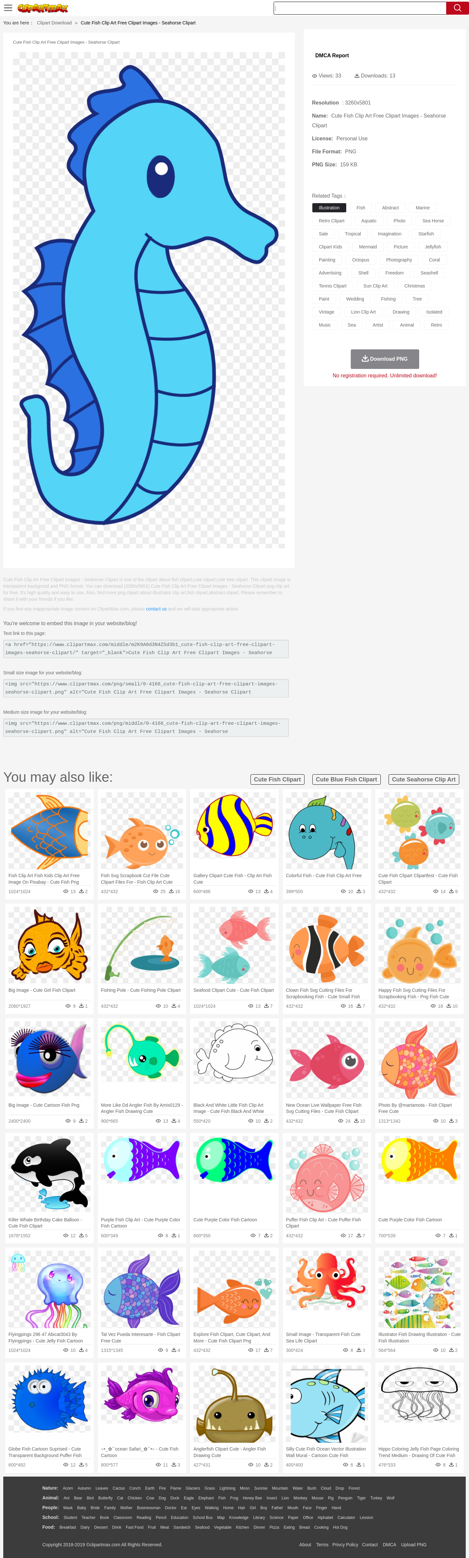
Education (179, 1517)
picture (401, 246)
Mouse (317, 1498)
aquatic (369, 220)
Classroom (122, 1517)
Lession (366, 1517)
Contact (370, 1544)
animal (407, 325)
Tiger (361, 1498)
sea (352, 325)
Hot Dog (340, 1527)
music (325, 325)
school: (50, 1517)
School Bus (203, 1517)
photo (399, 220)
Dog (162, 1498)
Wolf (390, 1498)
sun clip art (375, 285)
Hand (336, 1508)
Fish (222, 1498)
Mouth (293, 1508)
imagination (389, 233)
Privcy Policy (345, 1544)
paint (324, 299)
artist (378, 325)
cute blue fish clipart (346, 779)
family (110, 1508)
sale (323, 233)
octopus (360, 259)
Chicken (135, 1498)
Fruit (152, 1527)
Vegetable (222, 1527)
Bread (304, 1527)
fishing (388, 299)
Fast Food (134, 1527)
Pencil (161, 1517)
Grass (210, 1488)
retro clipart (332, 220)
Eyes (196, 1508)
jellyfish (433, 246)
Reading (144, 1517)
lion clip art (363, 312)
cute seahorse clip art (424, 779)
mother (126, 1508)
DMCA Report (332, 55)
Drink (116, 1527)
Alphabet (325, 1517)
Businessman (149, 1508)
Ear (184, 1508)
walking (212, 1508)
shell (363, 272)
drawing (401, 312)
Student (70, 1517)
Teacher (89, 1517)
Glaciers (193, 1488)
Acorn (68, 1488)
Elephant (206, 1498)
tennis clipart (333, 285)
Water (297, 1488)
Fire (162, 1488)
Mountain (280, 1488)
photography (399, 259)
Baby (81, 1508)
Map (221, 1517)
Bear (78, 1498)
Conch (135, 1488)
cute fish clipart (277, 779)
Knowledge (239, 1517)
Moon (245, 1488)
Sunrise (261, 1488)
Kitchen (242, 1527)
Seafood (202, 1527)
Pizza (274, 1527)
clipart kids (330, 246)
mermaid (368, 246)
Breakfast (68, 1527)
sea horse (433, 220)
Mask (68, 1508)
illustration (329, 207)
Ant (66, 1498)
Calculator (346, 1517)
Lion (285, 1498)
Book (104, 1517)
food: (48, 1527)
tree (417, 299)
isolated (434, 312)
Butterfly (105, 1498)
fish (361, 207)
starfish (426, 233)
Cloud (326, 1488)
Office (308, 1517)
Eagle (189, 1498)
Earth (150, 1488)
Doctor (171, 1508)
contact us (156, 608)
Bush (311, 1488)
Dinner (259, 1527)
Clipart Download (54, 22)
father (277, 1508)
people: (50, 1507)
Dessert (100, 1527)
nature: (50, 1488)
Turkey (376, 1498)
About (305, 1544)
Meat (164, 1527)
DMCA (389, 1544)
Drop (339, 1488)
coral (434, 259)
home (228, 1508)
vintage (326, 312)
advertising (330, 272)
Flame (175, 1488)
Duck (174, 1498)
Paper (293, 1517)
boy (264, 1508)
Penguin (345, 1498)
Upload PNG (414, 1544)
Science (277, 1517)
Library (259, 1517)
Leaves (101, 1488)
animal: (50, 1497)
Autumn (84, 1488)
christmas (415, 285)
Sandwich (182, 1527)
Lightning (227, 1488)
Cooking (321, 1527)
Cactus (119, 1488)
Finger (321, 1508)
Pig (331, 1498)
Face (307, 1508)
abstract (390, 207)
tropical (353, 233)
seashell (429, 272)
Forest (354, 1488)
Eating (289, 1527)
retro (436, 325)
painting (327, 259)
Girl (253, 1508)
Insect (272, 1498)
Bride (95, 1508)
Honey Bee (252, 1498)
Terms (322, 1544)
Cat (120, 1498)
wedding (355, 299)
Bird (90, 1498)
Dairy (85, 1527)
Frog (234, 1498)
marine (423, 207)
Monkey (300, 1498)
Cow (150, 1498)
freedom (394, 272)
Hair (241, 1508)
